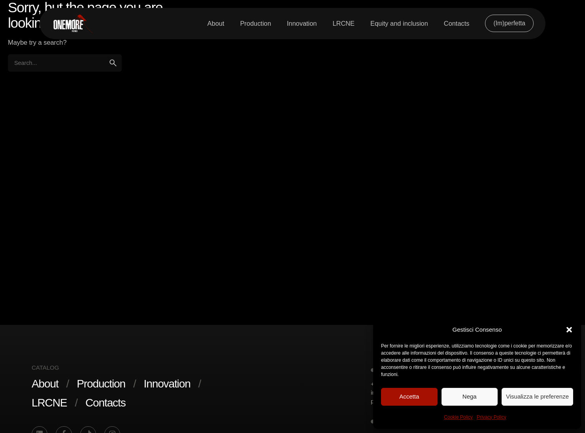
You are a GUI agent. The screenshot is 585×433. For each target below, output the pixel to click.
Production (101, 384)
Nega (469, 396)
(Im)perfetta (509, 23)
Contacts (105, 403)
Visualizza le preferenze (537, 396)
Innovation (167, 384)
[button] (569, 330)
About (45, 384)
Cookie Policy (458, 417)
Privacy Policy (491, 417)
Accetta (409, 396)
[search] (113, 63)
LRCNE (49, 403)
